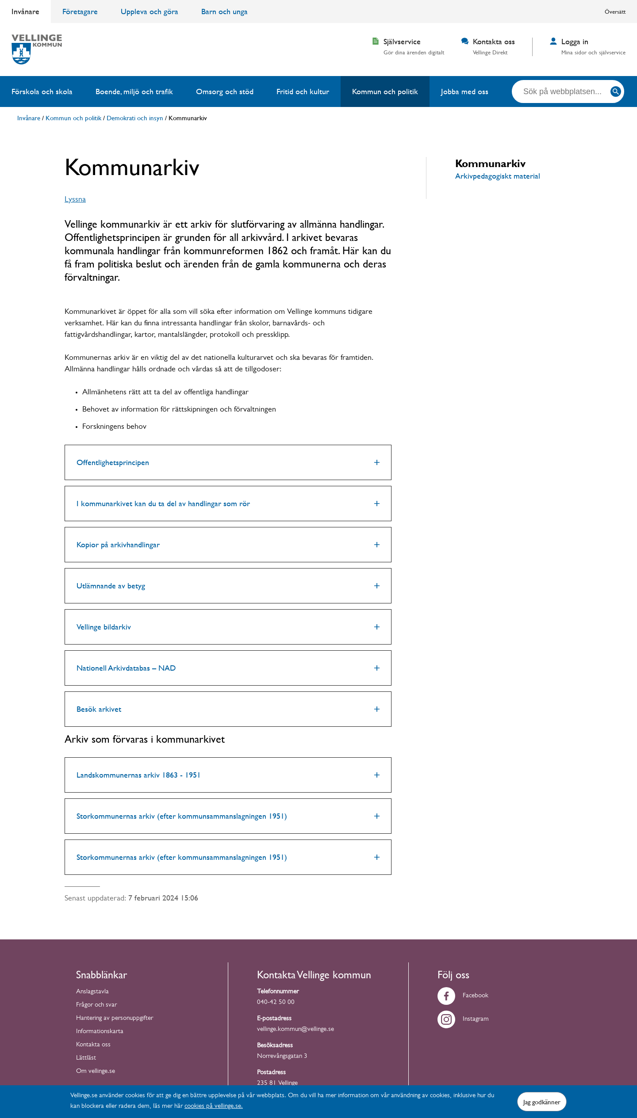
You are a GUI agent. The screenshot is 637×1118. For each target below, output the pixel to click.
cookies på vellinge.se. (213, 1106)
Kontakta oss (93, 1045)
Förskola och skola (42, 91)
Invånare (25, 11)
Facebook (462, 996)
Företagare (80, 11)
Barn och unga (224, 11)
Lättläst (86, 1058)
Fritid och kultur (302, 91)
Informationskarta (99, 1032)
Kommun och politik (385, 91)
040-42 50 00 (276, 1003)
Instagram (463, 1019)
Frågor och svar (96, 1005)
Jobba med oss (464, 91)
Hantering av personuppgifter (114, 1018)
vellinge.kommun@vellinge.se (295, 1029)
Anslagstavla (92, 992)
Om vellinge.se (95, 1071)
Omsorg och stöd (224, 91)
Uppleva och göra (149, 11)
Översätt (615, 11)
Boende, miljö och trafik (134, 91)
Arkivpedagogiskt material (497, 175)
